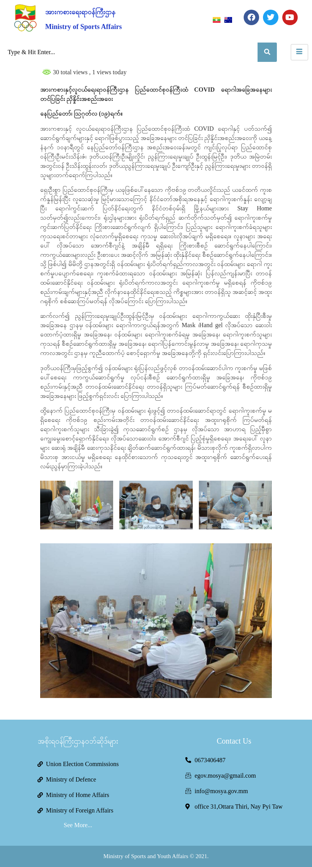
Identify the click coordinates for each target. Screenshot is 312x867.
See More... (78, 825)
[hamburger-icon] (299, 52)
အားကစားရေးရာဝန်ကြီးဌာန (80, 12)
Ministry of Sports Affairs (83, 27)
